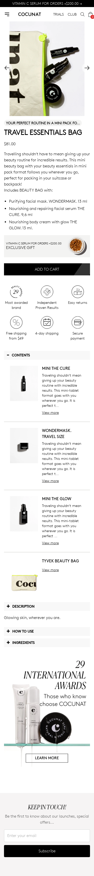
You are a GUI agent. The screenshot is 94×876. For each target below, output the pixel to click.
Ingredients (20, 642)
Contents (18, 355)
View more (50, 412)
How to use (20, 631)
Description (20, 606)
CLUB (72, 14)
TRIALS (58, 14)
